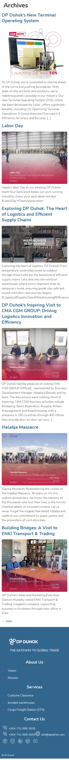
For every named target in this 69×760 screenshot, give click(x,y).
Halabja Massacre (20, 427)
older (7, 621)
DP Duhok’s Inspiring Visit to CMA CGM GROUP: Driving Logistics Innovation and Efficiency (31, 313)
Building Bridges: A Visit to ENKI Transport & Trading (29, 531)
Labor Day (12, 126)
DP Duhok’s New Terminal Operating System (29, 18)
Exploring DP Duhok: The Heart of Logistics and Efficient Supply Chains (34, 214)
